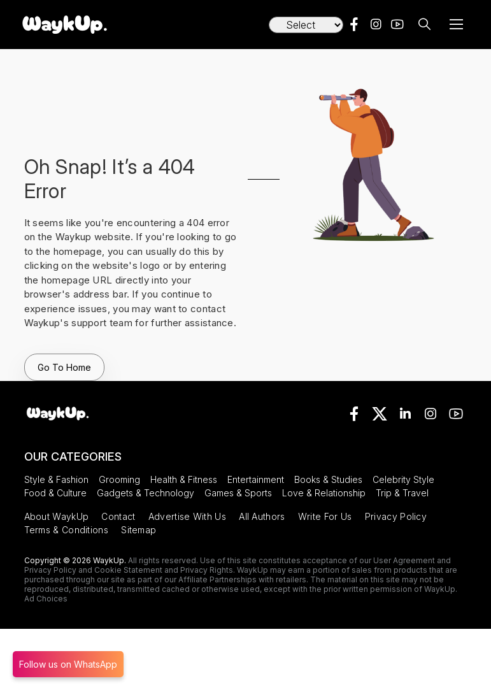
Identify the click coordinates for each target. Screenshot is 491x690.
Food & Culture (55, 492)
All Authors (262, 516)
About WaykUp (56, 516)
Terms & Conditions (66, 529)
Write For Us (325, 516)
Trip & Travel (402, 492)
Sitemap (138, 529)
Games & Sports (238, 492)
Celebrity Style (403, 479)
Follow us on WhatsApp (68, 664)
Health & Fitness (183, 479)
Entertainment (255, 479)
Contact (118, 516)
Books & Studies (328, 479)
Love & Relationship (324, 492)
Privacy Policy (396, 516)
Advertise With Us (187, 516)
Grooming (119, 479)
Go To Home (64, 367)
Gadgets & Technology (145, 492)
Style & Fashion (56, 479)
